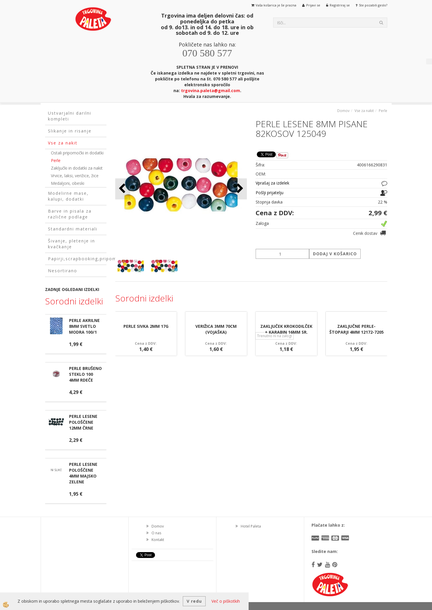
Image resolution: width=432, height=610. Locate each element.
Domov (343, 110)
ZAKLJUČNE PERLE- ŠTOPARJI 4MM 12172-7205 (356, 329)
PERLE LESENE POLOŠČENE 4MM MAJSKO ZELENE (83, 473)
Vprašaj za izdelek (272, 183)
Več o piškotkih (225, 601)
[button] (239, 188)
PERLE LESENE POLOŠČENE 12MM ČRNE (83, 422)
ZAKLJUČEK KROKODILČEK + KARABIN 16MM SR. (286, 329)
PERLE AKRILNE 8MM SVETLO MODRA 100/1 (84, 326)
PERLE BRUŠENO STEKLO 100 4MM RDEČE (85, 374)
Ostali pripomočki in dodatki (77, 153)
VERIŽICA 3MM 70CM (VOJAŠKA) (216, 329)
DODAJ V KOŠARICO (335, 253)
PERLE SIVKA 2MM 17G (145, 326)
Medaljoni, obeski (67, 183)
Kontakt (158, 539)
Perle (56, 160)
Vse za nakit (364, 110)
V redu (194, 601)
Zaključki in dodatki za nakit (77, 168)
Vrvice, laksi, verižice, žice (75, 175)
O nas (156, 532)
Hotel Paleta (251, 526)
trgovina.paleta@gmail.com (210, 90)
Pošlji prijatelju (269, 192)
